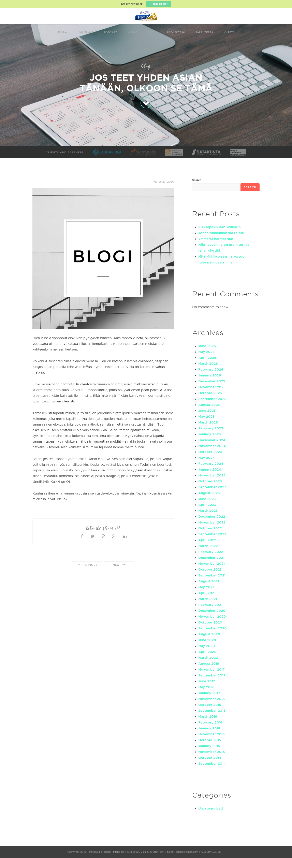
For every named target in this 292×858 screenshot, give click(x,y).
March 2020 (208, 657)
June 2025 (207, 410)
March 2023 (208, 510)
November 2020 (212, 616)
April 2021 (206, 593)
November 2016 (211, 699)
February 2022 (210, 552)
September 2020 (212, 628)
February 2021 (210, 604)
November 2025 (211, 387)
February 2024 (210, 463)
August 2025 (209, 404)
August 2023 (209, 493)
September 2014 (212, 763)
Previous (87, 564)
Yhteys (229, 32)
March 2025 (208, 422)
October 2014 (209, 757)
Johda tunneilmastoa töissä (221, 233)
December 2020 (211, 610)
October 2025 (210, 393)
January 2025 (209, 434)
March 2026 (208, 363)
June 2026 (207, 346)
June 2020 (207, 640)
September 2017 (211, 675)
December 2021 (211, 557)
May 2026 (206, 352)
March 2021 (207, 599)
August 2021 (208, 581)
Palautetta (204, 32)
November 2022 (211, 522)
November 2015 (211, 734)
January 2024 (209, 469)
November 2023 (211, 475)
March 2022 (208, 546)
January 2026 (209, 375)
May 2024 (206, 457)
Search (196, 179)
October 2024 (210, 452)
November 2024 (212, 446)
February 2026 (210, 369)
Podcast (110, 32)
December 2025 (211, 381)
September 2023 (212, 487)
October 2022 (210, 528)
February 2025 (210, 428)
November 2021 (211, 563)
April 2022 (207, 540)
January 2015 (209, 746)
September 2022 (212, 534)
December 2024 (211, 440)
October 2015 (209, 740)
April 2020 (207, 652)
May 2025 (206, 416)
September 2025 (212, 399)
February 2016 (210, 722)
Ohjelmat (86, 32)
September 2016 (212, 710)
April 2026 (207, 357)
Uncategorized (210, 808)
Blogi (152, 32)
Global (62, 32)
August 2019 (208, 663)
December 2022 (211, 516)
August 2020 (209, 634)
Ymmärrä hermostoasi (216, 239)
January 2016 (209, 728)
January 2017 (209, 693)
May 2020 (206, 646)
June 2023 (207, 499)
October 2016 (209, 704)
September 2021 (211, 575)
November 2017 (211, 669)
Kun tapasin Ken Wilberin (219, 227)
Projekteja (176, 32)
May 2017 (206, 687)
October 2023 (210, 481)
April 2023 (207, 504)
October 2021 (209, 569)
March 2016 (207, 716)
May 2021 (206, 587)
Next (119, 564)
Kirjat (132, 32)
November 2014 (211, 752)
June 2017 (206, 681)
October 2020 (210, 622)
